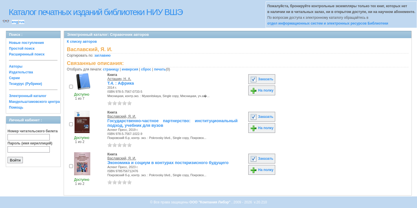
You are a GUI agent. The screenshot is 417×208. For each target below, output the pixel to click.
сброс (146, 69)
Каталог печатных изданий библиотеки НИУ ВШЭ (96, 12)
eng (15, 22)
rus (21, 22)
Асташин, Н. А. (119, 79)
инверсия (130, 69)
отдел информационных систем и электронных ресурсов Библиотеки (327, 23)
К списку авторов (82, 42)
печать (160, 69)
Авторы (16, 66)
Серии (14, 78)
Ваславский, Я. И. (121, 116)
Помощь (16, 107)
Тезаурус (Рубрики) (25, 84)
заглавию (102, 55)
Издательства (21, 72)
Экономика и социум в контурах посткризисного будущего (168, 162)
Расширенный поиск (27, 54)
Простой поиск (21, 49)
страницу (111, 69)
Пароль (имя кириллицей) (30, 143)
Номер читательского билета (33, 131)
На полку (261, 90)
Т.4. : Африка (120, 83)
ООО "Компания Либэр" (211, 202)
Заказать (261, 79)
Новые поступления (26, 43)
